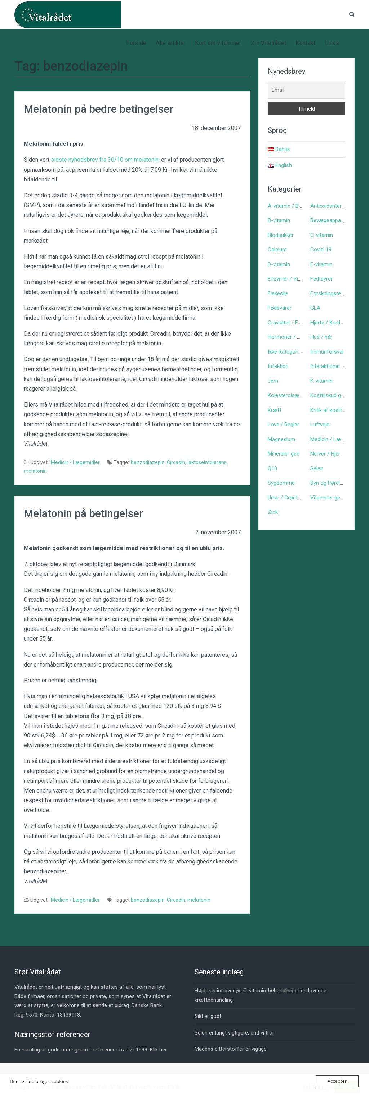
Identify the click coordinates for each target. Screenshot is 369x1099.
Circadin (176, 462)
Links (332, 43)
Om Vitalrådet (268, 43)
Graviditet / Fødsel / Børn (297, 322)
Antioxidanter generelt (336, 206)
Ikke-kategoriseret (289, 352)
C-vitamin (321, 235)
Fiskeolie (278, 293)
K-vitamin (321, 381)
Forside (136, 43)
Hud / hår (321, 337)
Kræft (274, 410)
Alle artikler (171, 43)
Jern (273, 381)
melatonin (35, 471)
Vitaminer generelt (332, 497)
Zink (273, 512)
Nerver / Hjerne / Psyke (337, 453)
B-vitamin (279, 220)
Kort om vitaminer (218, 43)
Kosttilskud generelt (333, 395)
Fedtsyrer (321, 278)
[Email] (306, 90)
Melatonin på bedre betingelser (98, 109)
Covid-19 (321, 249)
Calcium (277, 249)
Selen (316, 468)
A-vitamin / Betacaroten (296, 206)
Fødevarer (280, 308)
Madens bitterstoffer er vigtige (231, 1049)
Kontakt (305, 43)
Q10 (272, 468)
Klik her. (159, 1049)
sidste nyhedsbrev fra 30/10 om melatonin (105, 159)
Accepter (337, 1081)
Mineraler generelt (289, 453)
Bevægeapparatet (331, 220)
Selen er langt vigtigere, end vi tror (234, 1033)
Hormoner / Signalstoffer (298, 337)
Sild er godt (208, 1016)
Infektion (278, 366)
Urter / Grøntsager (289, 497)
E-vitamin (321, 264)
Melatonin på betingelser (83, 513)
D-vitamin (279, 264)
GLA (315, 308)
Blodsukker (281, 235)
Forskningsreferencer (335, 293)
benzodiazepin (148, 462)
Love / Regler (283, 424)
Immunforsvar (327, 352)
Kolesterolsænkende (292, 395)
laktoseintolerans (207, 462)
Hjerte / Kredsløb (330, 322)
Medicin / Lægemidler (75, 462)
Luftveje (319, 424)
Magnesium (281, 439)
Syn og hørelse (328, 483)
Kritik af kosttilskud (332, 410)
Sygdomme (281, 483)
